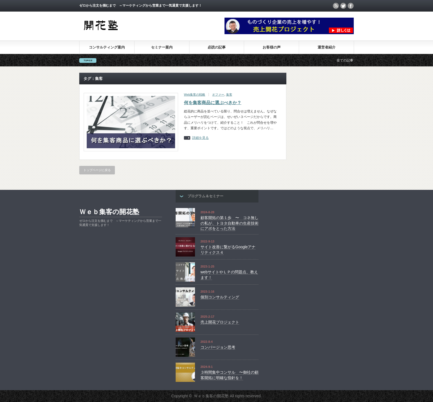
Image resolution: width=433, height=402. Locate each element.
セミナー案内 (162, 47)
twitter (343, 6)
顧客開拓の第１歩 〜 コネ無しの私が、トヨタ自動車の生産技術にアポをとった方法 (229, 223)
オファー (218, 94)
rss (336, 6)
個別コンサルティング (219, 297)
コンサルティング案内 (107, 47)
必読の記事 (217, 47)
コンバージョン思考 (217, 347)
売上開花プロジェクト (219, 322)
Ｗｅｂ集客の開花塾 (109, 211)
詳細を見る (200, 138)
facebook (351, 6)
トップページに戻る (97, 170)
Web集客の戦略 (194, 94)
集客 (229, 94)
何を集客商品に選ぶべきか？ (212, 102)
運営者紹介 (327, 47)
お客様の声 (272, 47)
